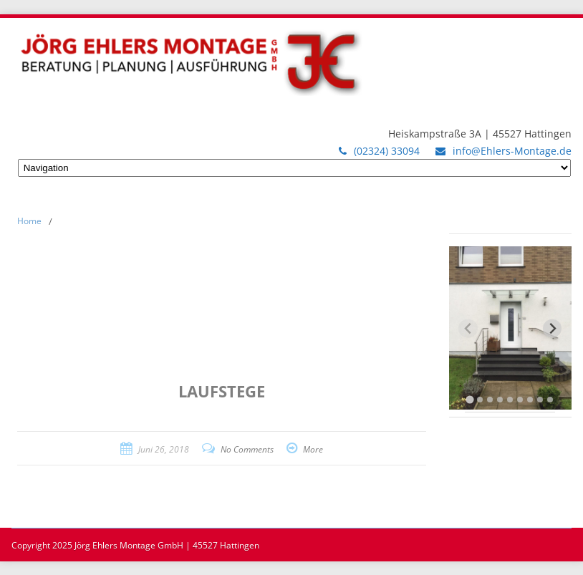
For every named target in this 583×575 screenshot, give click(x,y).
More (313, 449)
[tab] (470, 399)
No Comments (247, 449)
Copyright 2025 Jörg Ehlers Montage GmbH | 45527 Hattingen (135, 545)
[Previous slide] (468, 328)
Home (29, 221)
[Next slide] (552, 328)
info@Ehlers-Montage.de (512, 151)
